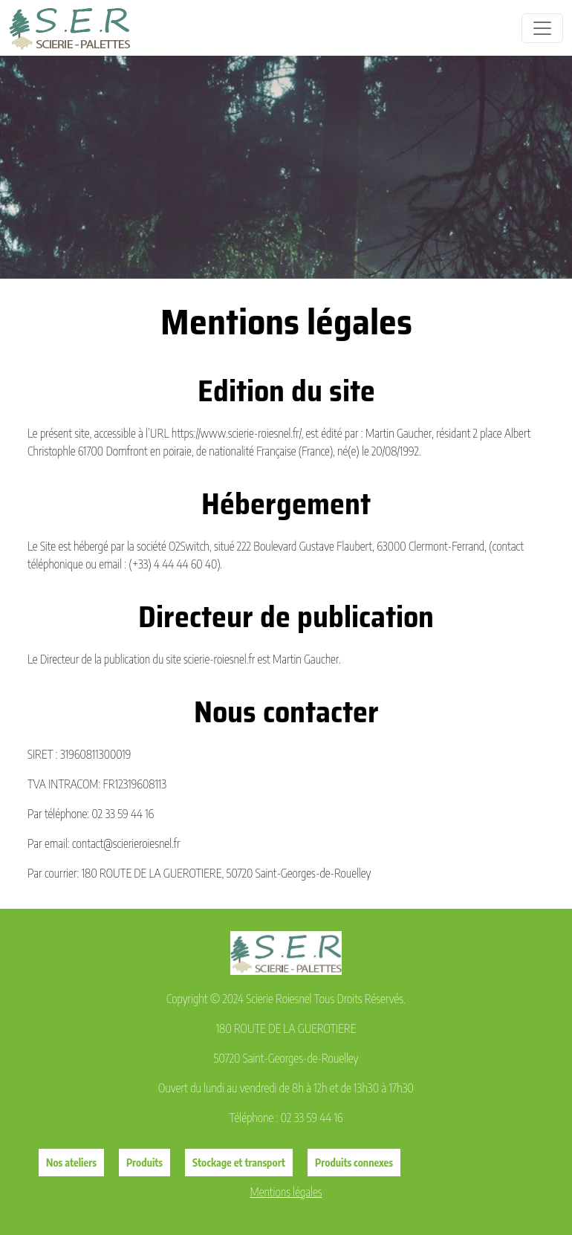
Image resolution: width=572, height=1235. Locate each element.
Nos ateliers (71, 1162)
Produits (144, 1162)
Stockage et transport (238, 1162)
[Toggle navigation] (542, 28)
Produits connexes (354, 1162)
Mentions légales (286, 1191)
